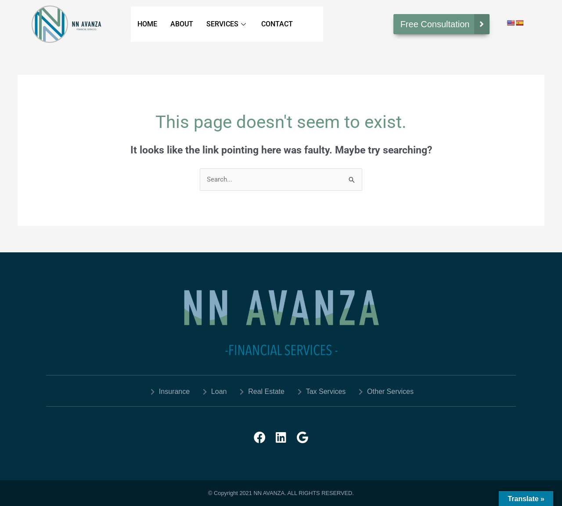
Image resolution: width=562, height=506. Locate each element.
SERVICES (227, 24)
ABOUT (181, 24)
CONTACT (277, 24)
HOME (147, 24)
